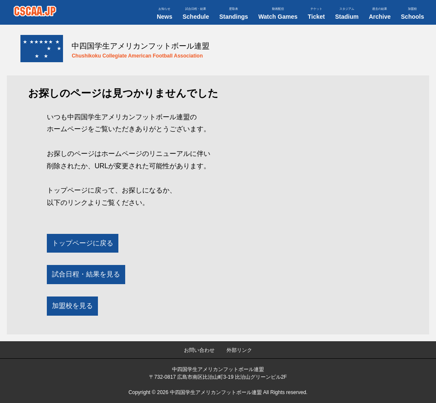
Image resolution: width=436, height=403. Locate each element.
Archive (379, 13)
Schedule (196, 13)
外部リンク (239, 350)
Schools (412, 13)
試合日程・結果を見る (86, 274)
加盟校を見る (72, 305)
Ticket (316, 13)
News (164, 13)
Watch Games (278, 13)
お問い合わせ (199, 350)
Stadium (347, 13)
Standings (233, 13)
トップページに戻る (82, 243)
